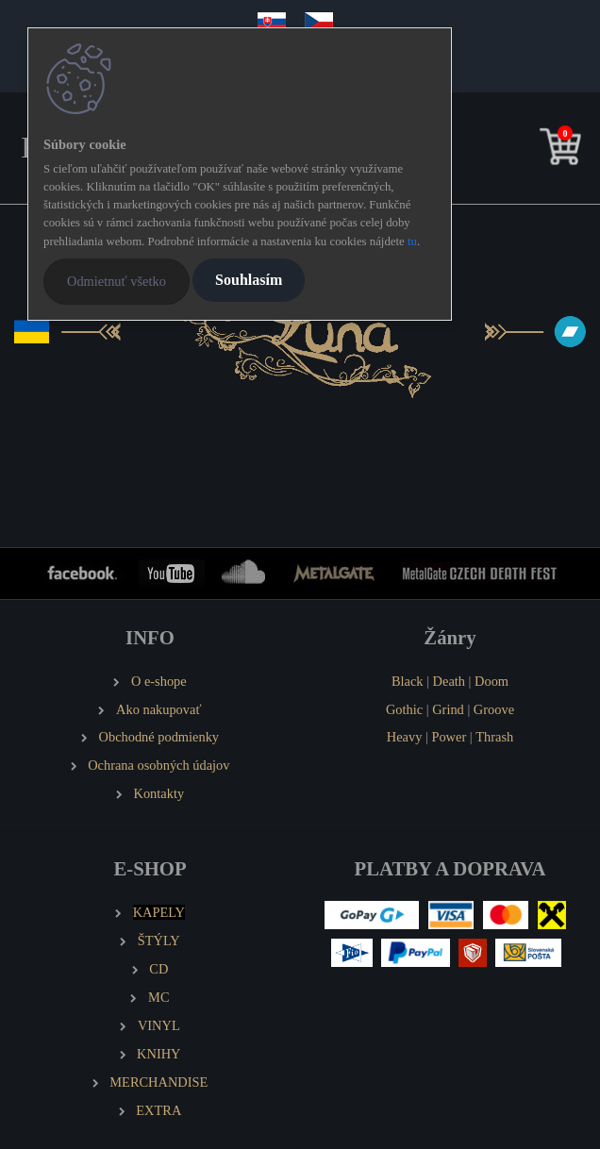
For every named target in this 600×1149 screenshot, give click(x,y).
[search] (531, 150)
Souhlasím (248, 280)
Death (449, 681)
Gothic (404, 709)
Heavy (405, 736)
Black (408, 681)
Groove (494, 709)
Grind (448, 709)
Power (448, 736)
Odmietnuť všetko (116, 281)
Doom (491, 681)
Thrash (494, 736)
